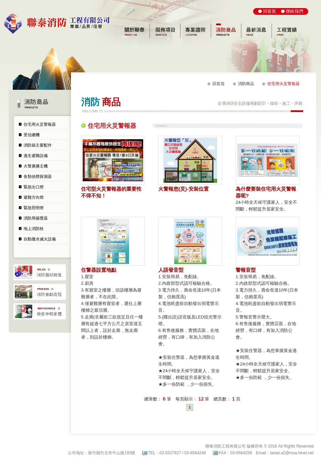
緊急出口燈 (34, 187)
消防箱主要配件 (38, 145)
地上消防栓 (34, 228)
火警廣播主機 (36, 166)
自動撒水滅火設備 (40, 239)
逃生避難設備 (36, 155)
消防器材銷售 (39, 272)
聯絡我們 (294, 11)
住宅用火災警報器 (40, 124)
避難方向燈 (34, 197)
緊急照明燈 (34, 207)
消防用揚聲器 (36, 218)
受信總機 (32, 134)
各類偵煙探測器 (38, 176)
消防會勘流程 (39, 291)
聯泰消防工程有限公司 (60, 23)
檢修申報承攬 (39, 311)
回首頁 (269, 11)
